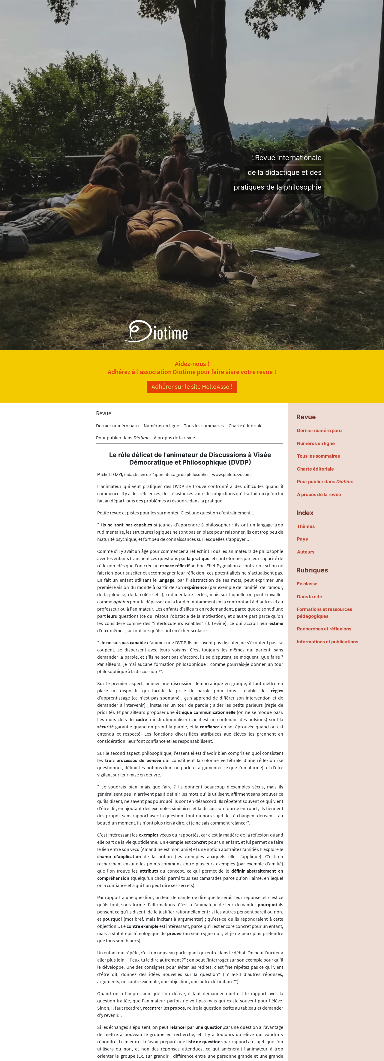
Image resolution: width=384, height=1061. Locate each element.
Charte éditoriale (245, 425)
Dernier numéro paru (117, 425)
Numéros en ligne (161, 425)
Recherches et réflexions (324, 629)
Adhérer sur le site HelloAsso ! (192, 386)
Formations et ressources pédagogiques (324, 612)
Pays (302, 539)
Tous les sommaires (204, 425)
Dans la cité (309, 596)
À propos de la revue (174, 437)
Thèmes (306, 526)
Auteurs (305, 552)
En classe (307, 584)
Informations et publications (327, 642)
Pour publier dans (122, 437)
